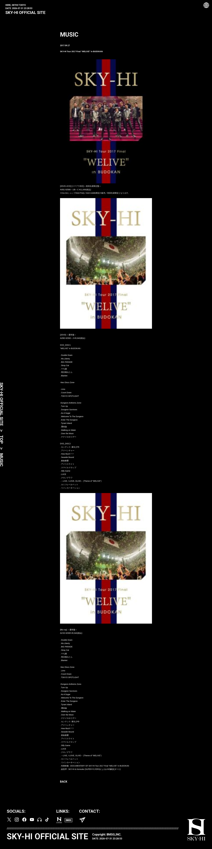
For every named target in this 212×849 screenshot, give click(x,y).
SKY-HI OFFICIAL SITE (25, 12)
